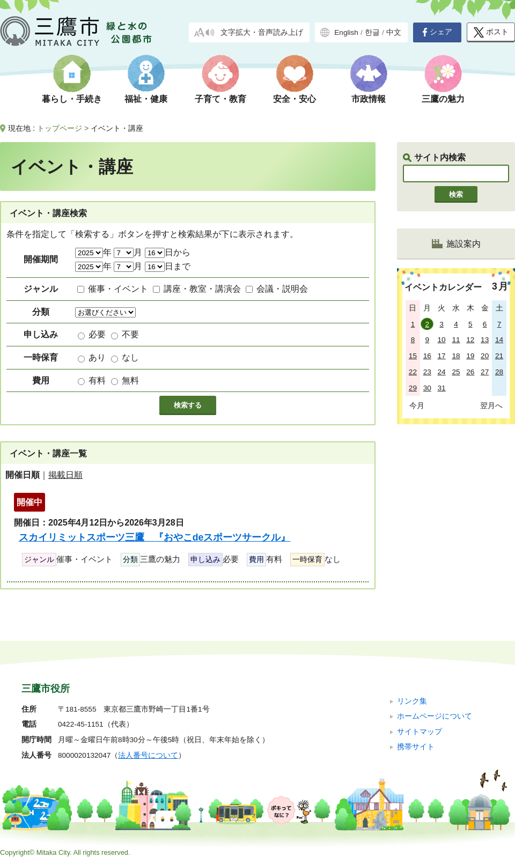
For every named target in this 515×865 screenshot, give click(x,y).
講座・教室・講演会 (202, 288)
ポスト (491, 32)
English (346, 32)
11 (456, 340)
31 (442, 388)
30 (427, 388)
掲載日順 (65, 474)
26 (470, 372)
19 (470, 356)
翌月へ (491, 405)
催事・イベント (118, 288)
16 (427, 356)
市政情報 (368, 98)
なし (130, 357)
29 (413, 388)
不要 (130, 334)
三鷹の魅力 (443, 98)
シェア (437, 32)
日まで (167, 266)
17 (442, 356)
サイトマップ (419, 732)
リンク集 (412, 701)
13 (485, 340)
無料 (130, 380)
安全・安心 (294, 98)
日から (167, 252)
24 (442, 372)
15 (413, 356)
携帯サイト (416, 747)
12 (470, 340)
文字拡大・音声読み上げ (261, 32)
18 (456, 356)
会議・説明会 (282, 288)
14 (499, 340)
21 (499, 356)
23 (427, 372)
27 (485, 372)
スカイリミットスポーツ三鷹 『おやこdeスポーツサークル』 (155, 537)
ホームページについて (434, 716)
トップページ (59, 128)
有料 (97, 380)
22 (413, 372)
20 (485, 356)
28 (499, 372)
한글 (372, 32)
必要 (97, 334)
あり (97, 357)
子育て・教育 (220, 98)
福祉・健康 (145, 98)
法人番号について (148, 755)
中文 (393, 32)
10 (442, 340)
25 (456, 372)
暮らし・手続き (72, 98)
